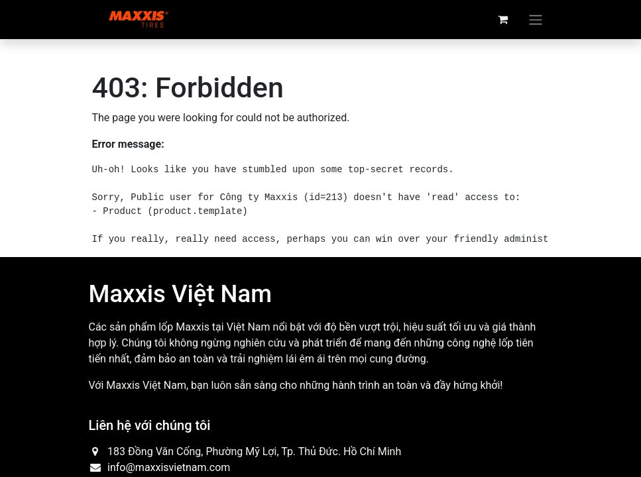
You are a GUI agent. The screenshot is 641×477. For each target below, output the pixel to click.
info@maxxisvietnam (156, 467)
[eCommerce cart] (503, 19)
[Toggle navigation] (536, 19)
